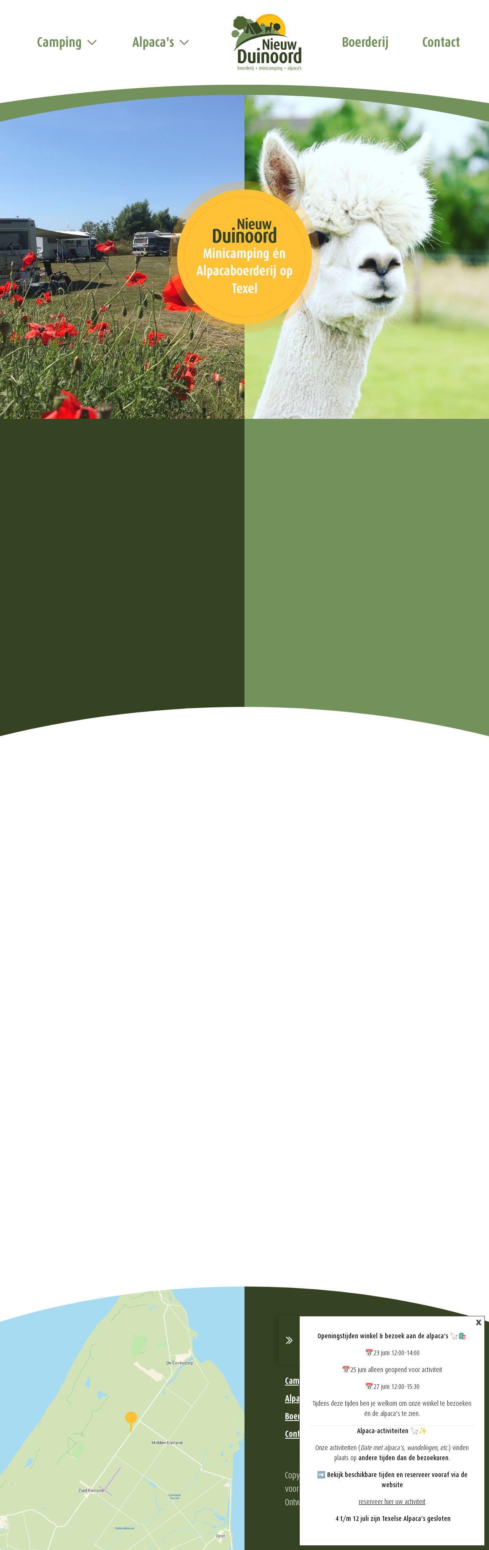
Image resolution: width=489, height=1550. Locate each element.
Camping (59, 42)
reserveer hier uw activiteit (392, 1502)
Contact (441, 42)
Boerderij (365, 42)
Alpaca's (153, 42)
